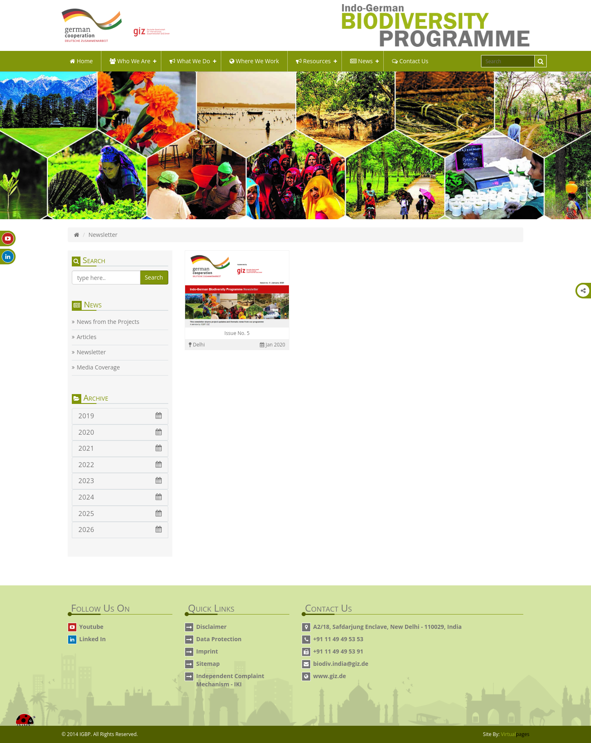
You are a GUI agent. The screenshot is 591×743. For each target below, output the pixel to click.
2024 (120, 497)
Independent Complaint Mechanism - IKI (230, 680)
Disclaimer (211, 627)
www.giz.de (329, 676)
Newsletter (91, 352)
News (361, 61)
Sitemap (208, 663)
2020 (120, 432)
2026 (120, 529)
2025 (120, 513)
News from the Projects (108, 322)
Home (81, 61)
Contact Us (410, 61)
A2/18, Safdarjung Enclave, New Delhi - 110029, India (387, 627)
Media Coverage (98, 367)
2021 (120, 448)
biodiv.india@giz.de (341, 663)
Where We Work (254, 61)
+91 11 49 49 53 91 (338, 651)
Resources (313, 61)
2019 (120, 415)
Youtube (91, 627)
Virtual (515, 734)
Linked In (92, 639)
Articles (86, 337)
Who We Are (130, 61)
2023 (120, 480)
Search (154, 277)
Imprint (207, 651)
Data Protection (219, 639)
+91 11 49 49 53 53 (338, 639)
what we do (190, 61)
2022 (120, 464)
